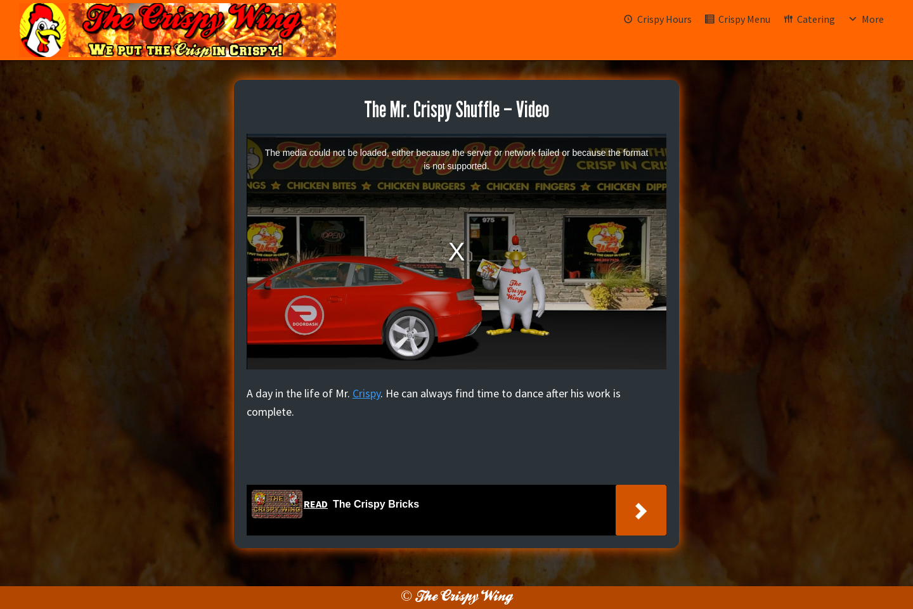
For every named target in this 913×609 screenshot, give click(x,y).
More (873, 19)
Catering (816, 19)
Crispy (366, 393)
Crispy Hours (664, 19)
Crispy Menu (744, 19)
